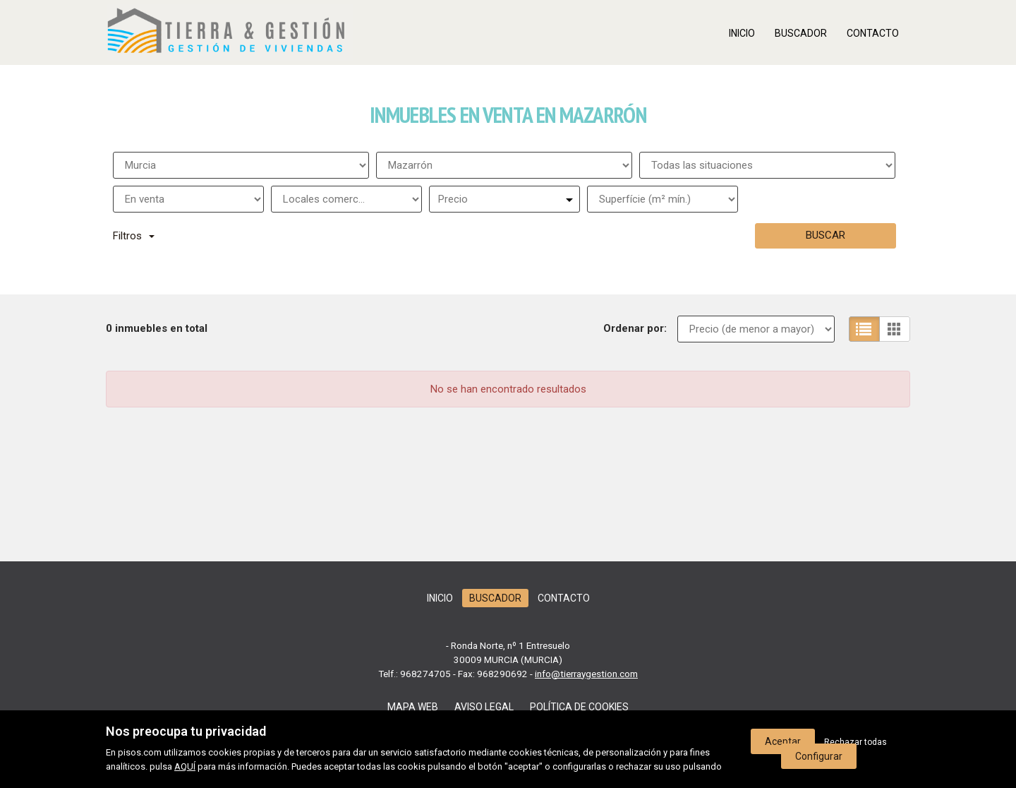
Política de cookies (579, 706)
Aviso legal (484, 706)
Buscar (825, 235)
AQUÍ (184, 766)
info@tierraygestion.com (586, 673)
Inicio (742, 33)
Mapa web (412, 706)
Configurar (818, 756)
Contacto (873, 33)
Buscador (801, 33)
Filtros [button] (134, 235)
